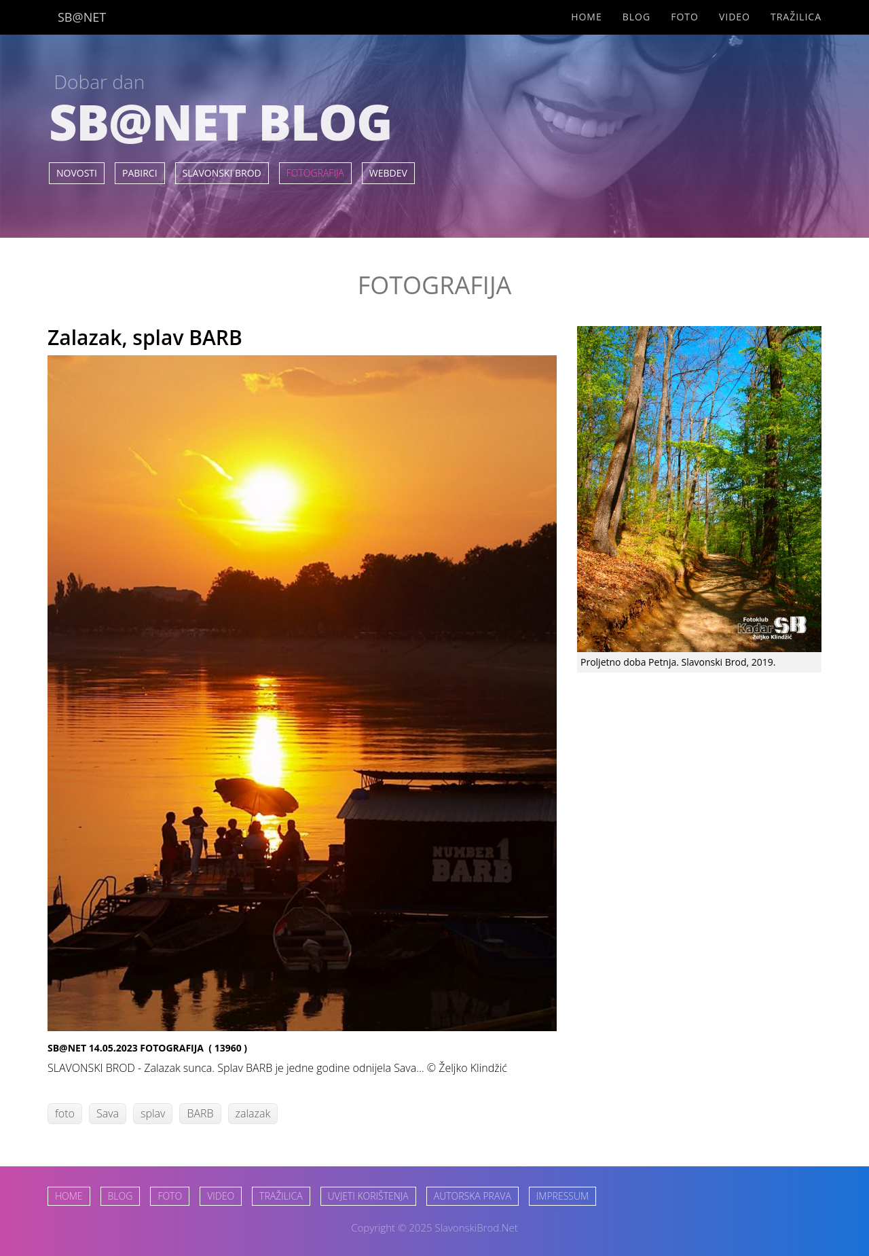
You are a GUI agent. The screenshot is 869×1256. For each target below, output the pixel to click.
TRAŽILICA (280, 1195)
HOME (69, 1195)
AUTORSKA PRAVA (472, 1195)
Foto (685, 16)
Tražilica (796, 16)
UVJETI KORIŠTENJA (368, 1195)
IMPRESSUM (562, 1195)
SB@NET (82, 17)
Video (734, 16)
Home (586, 16)
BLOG (120, 1195)
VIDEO (220, 1195)
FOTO (170, 1195)
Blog (636, 16)
